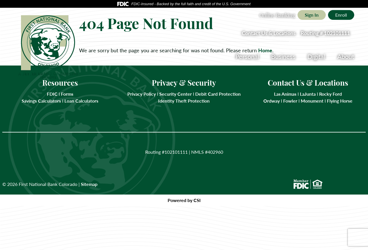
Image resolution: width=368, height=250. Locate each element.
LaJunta (308, 94)
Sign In (312, 14)
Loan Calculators (81, 100)
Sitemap (89, 184)
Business (283, 56)
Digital (316, 56)
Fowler (290, 100)
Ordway (271, 100)
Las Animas (285, 94)
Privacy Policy (141, 94)
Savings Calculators (41, 100)
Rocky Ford (330, 94)
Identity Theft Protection (184, 100)
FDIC (52, 94)
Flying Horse (339, 100)
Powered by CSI (184, 200)
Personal (247, 56)
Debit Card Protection (218, 94)
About (345, 56)
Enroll (341, 14)
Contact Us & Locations (269, 32)
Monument (312, 100)
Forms (66, 94)
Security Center (175, 94)
